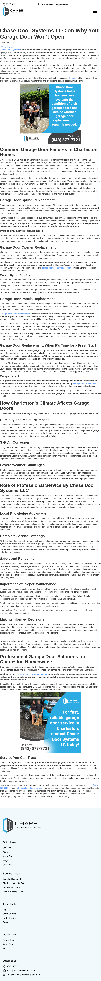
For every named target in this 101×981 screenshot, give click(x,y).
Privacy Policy (9, 940)
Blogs (5, 860)
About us (7, 852)
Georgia (6, 922)
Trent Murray (7, 47)
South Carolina (9, 913)
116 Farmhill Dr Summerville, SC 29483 (24, 974)
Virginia (6, 909)
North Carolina (9, 918)
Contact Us (8, 864)
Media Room (8, 856)
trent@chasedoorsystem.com (54, 4)
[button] (95, 11)
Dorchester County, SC (13, 887)
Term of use (8, 944)
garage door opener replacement (56, 268)
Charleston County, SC (13, 883)
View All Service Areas (13, 891)
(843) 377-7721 (12, 4)
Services (7, 847)
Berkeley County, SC (12, 879)
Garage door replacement (84, 383)
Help (5, 948)
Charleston (73, 78)
